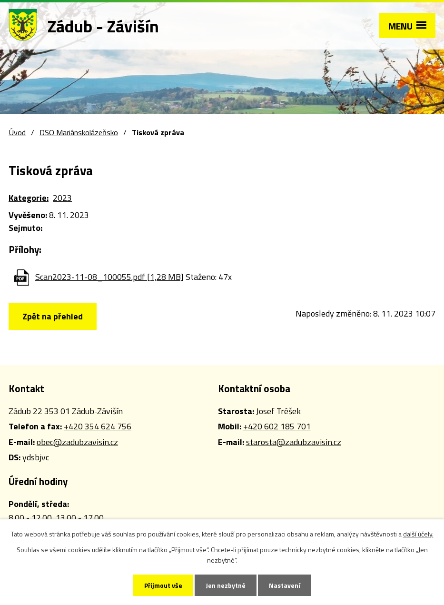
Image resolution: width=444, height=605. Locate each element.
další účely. (418, 534)
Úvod (17, 132)
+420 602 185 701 (277, 426)
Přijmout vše (163, 585)
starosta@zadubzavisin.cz (293, 442)
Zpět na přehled (52, 316)
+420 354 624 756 (97, 426)
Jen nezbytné (226, 585)
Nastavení (284, 585)
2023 (62, 197)
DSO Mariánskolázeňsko (78, 132)
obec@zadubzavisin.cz (77, 442)
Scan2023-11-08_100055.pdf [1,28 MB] (109, 276)
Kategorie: (29, 197)
